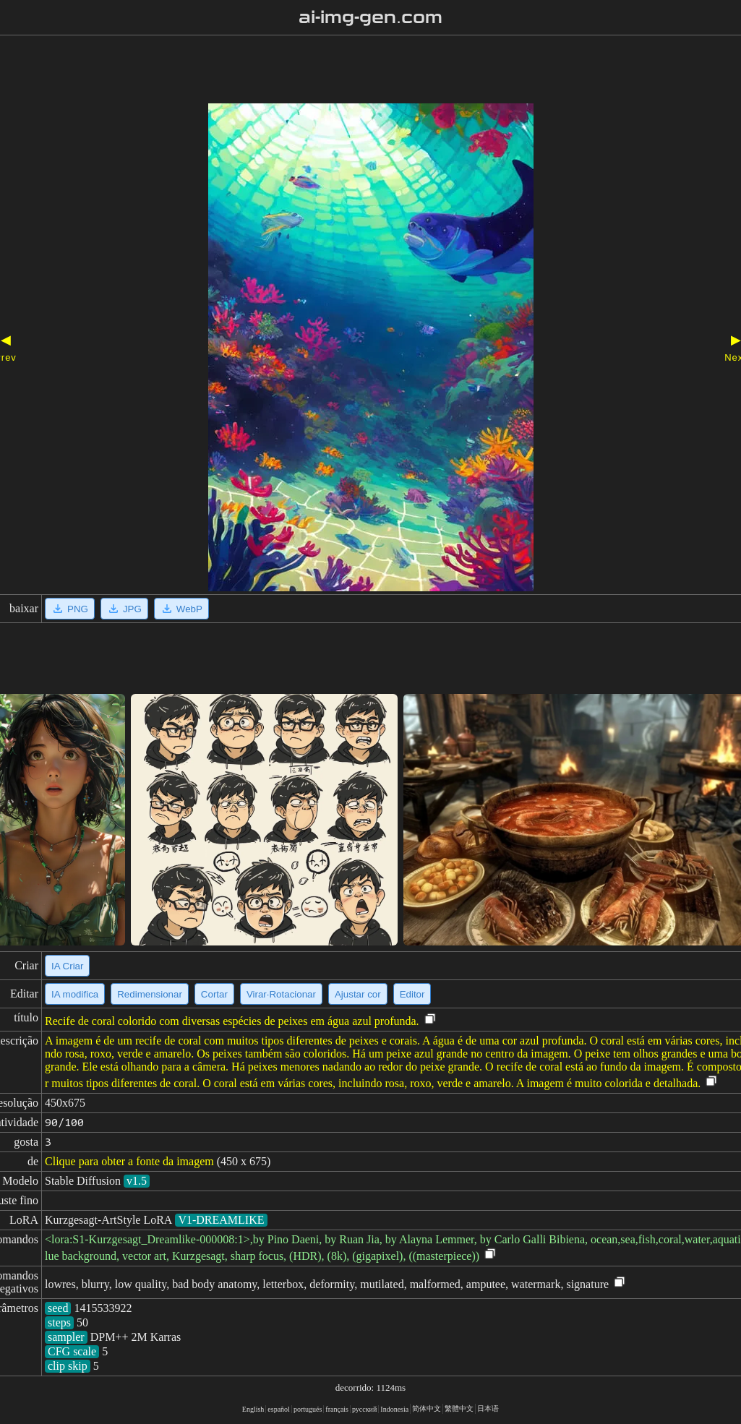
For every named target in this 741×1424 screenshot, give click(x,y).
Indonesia (394, 1409)
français (336, 1409)
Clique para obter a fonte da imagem (129, 1161)
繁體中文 (459, 1408)
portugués (308, 1409)
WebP (181, 608)
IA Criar (67, 966)
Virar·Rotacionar (281, 994)
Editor (412, 994)
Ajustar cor (358, 994)
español (278, 1409)
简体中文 (426, 1408)
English (253, 1409)
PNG (69, 608)
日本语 (488, 1408)
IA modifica (74, 994)
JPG (124, 608)
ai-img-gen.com (370, 17)
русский (364, 1409)
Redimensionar (149, 994)
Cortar (214, 994)
